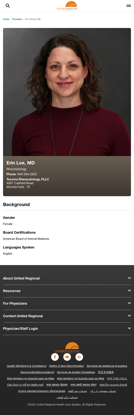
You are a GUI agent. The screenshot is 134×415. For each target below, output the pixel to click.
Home (6, 19)
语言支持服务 (106, 372)
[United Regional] (67, 347)
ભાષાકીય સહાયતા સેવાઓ (113, 385)
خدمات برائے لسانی (67, 397)
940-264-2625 (27, 174)
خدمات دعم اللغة (77, 391)
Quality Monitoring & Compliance (26, 366)
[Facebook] (55, 357)
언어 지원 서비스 (117, 378)
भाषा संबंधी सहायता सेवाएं (84, 385)
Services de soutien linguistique (76, 372)
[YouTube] (67, 357)
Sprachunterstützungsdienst (37, 372)
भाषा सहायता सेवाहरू (57, 385)
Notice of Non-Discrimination (66, 366)
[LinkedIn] (79, 357)
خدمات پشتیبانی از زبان (103, 391)
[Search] (8, 5)
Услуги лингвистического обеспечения (41, 391)
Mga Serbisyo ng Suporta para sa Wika (30, 378)
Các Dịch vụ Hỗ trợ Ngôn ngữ (25, 385)
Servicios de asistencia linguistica (107, 366)
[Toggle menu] (128, 5)
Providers (17, 19)
